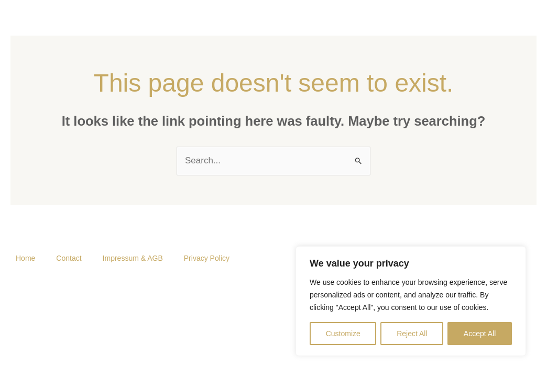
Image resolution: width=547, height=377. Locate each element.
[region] (411, 301)
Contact (68, 258)
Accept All (480, 333)
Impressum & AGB (133, 258)
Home (25, 258)
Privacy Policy (206, 258)
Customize (343, 333)
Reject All (412, 333)
